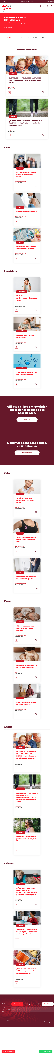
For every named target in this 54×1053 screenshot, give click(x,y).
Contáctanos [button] (5, 1005)
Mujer (20, 493)
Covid (20, 168)
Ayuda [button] (3, 1003)
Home (5, 11)
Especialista (22, 291)
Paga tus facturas (32, 1004)
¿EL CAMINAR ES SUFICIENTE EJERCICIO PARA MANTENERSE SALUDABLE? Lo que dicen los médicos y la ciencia (26, 123)
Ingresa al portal (27, 452)
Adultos (13, 73)
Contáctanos (50, 1)
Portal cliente (48, 1004)
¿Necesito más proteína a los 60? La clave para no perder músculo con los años (26, 971)
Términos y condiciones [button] (5, 1007)
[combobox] (32, 1010)
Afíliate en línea (17, 1004)
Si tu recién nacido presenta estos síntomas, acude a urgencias (25, 628)
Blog (7, 11)
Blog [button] (3, 1011)
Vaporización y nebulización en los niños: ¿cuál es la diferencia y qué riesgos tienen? (26, 932)
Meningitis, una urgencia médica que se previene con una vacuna (27, 298)
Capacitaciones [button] (6, 1009)
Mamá (20, 621)
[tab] (9, 37)
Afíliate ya (27, 419)
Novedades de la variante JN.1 (26, 211)
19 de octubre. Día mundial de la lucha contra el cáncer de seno (26, 539)
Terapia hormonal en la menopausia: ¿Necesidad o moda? (25, 500)
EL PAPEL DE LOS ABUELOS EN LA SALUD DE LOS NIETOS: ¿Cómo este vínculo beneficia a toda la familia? (27, 80)
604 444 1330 (29, 1)
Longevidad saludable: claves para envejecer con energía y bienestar (26, 839)
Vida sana (21, 883)
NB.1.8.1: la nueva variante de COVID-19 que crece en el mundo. (26, 175)
